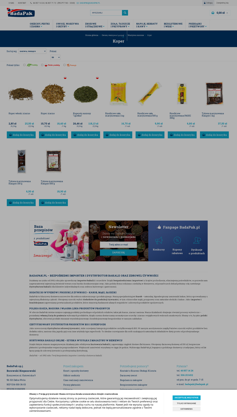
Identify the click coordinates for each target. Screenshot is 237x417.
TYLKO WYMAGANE (186, 403)
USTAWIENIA (186, 409)
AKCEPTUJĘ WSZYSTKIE (186, 397)
